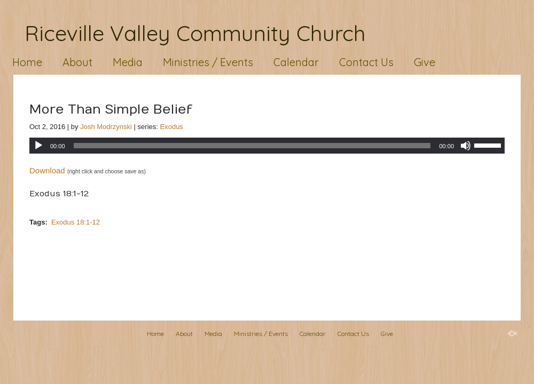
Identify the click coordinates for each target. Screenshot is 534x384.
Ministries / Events (208, 62)
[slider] (252, 145)
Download (47, 170)
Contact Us (366, 62)
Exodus (171, 127)
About (77, 62)
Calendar (296, 62)
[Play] (38, 145)
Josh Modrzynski (106, 127)
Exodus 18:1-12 (75, 222)
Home (27, 62)
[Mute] (465, 145)
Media (128, 62)
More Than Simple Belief (110, 109)
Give (424, 62)
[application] (267, 146)
